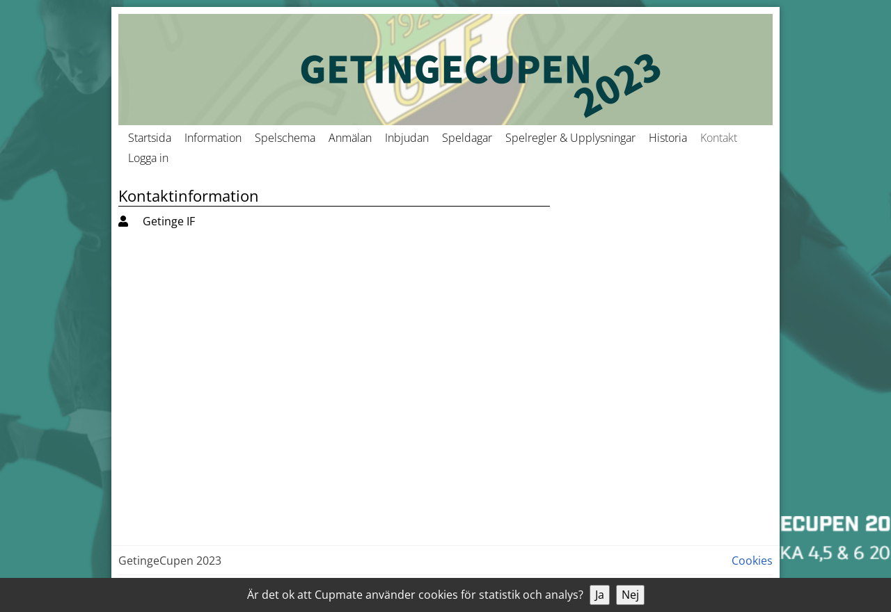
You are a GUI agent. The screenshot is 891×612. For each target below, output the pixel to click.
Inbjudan (407, 137)
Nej (630, 594)
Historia (668, 137)
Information (213, 137)
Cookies (752, 560)
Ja (599, 594)
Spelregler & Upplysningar (570, 137)
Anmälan (350, 137)
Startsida (149, 137)
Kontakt (718, 137)
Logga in (148, 158)
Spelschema (285, 137)
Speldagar (467, 137)
